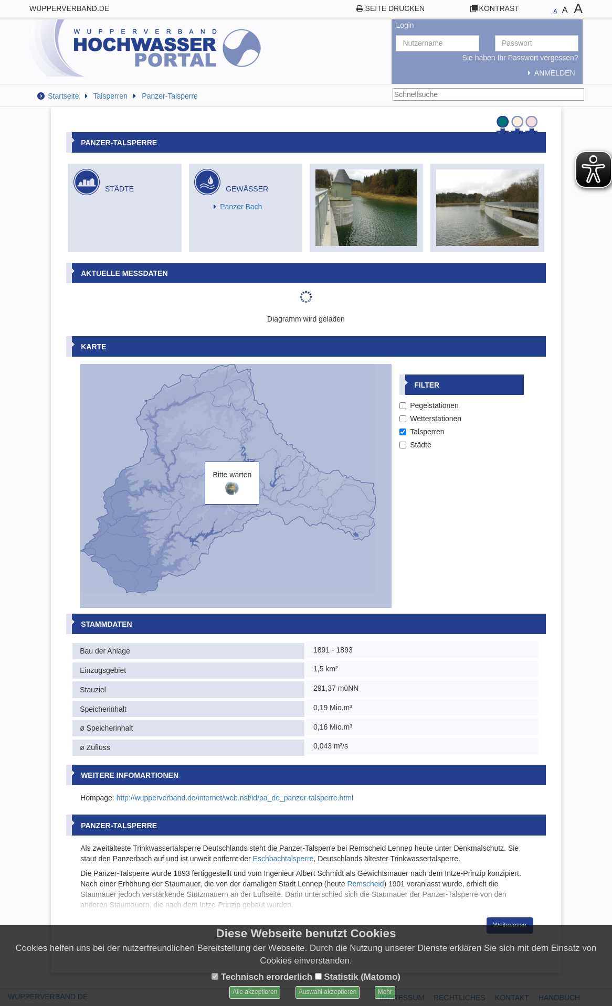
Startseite (63, 96)
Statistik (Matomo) (357, 977)
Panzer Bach (241, 206)
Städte (415, 445)
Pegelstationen (429, 405)
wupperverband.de (69, 8)
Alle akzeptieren (255, 992)
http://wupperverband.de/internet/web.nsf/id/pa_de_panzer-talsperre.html (235, 798)
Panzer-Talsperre (170, 96)
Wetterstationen (430, 418)
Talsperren (110, 96)
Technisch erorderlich (262, 977)
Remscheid (365, 884)
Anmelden (549, 73)
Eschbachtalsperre (283, 858)
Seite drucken (395, 8)
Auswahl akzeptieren (328, 992)
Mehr (385, 992)
